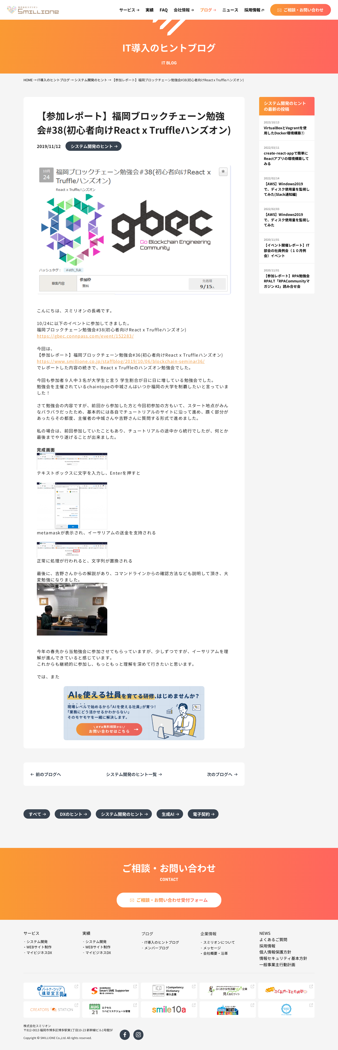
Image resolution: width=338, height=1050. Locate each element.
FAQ (164, 10)
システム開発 (37, 941)
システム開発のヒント (90, 80)
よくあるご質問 (273, 939)
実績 (150, 10)
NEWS (264, 933)
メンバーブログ (156, 947)
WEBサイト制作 (39, 946)
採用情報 (254, 10)
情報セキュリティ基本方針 (283, 958)
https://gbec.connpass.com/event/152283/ (85, 336)
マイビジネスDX (39, 952)
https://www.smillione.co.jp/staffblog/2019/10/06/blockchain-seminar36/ (121, 361)
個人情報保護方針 (275, 952)
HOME (28, 80)
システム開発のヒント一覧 (131, 774)
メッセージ (212, 947)
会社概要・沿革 (215, 953)
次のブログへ (219, 774)
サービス (31, 933)
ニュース (230, 10)
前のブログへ (48, 774)
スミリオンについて (219, 942)
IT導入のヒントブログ (53, 80)
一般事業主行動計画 (277, 964)
